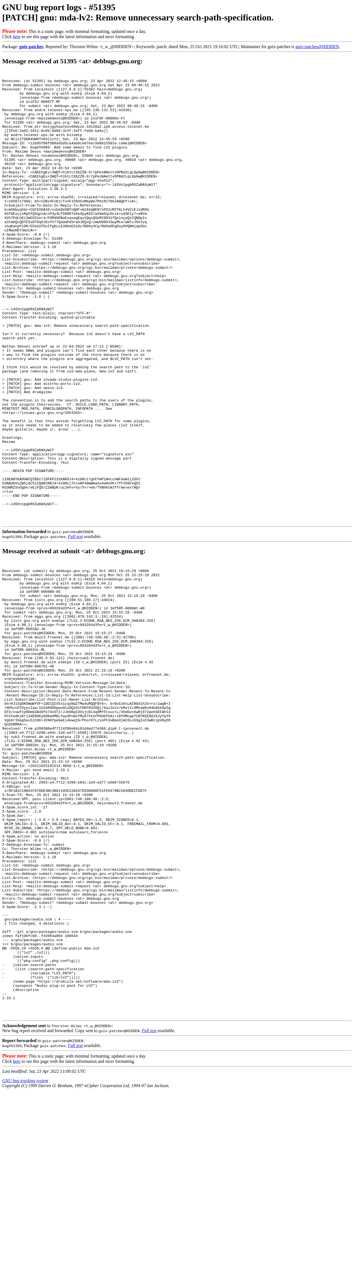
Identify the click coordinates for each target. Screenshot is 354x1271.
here (17, 36)
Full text (75, 625)
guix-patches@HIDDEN (317, 46)
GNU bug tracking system (25, 1259)
